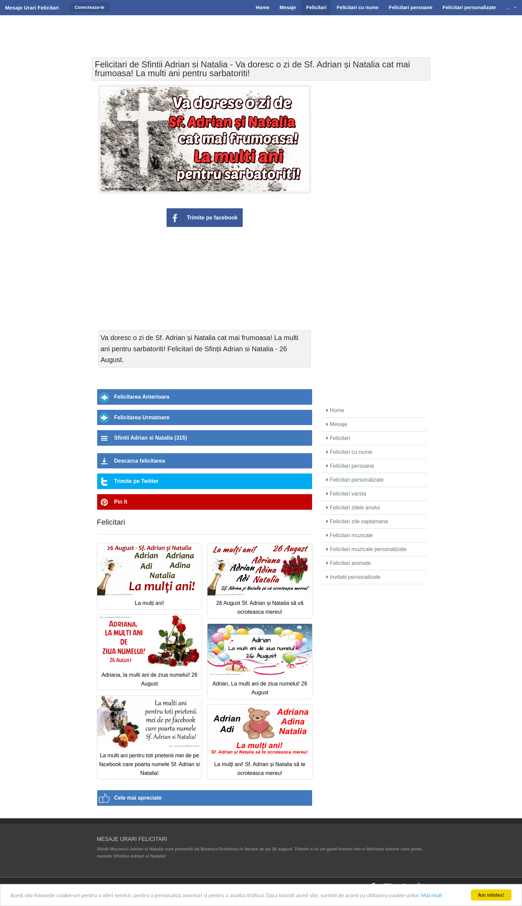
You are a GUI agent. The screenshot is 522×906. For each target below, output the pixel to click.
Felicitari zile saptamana (357, 521)
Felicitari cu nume (349, 452)
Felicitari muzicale (349, 535)
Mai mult (431, 895)
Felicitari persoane (350, 466)
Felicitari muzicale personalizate (366, 549)
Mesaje (336, 424)
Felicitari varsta (346, 494)
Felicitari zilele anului (353, 507)
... (508, 7)
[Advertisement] (261, 32)
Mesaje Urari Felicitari (32, 7)
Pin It (120, 502)
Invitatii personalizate (353, 577)
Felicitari (338, 438)
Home (335, 410)
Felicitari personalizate (355, 480)
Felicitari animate (348, 563)
